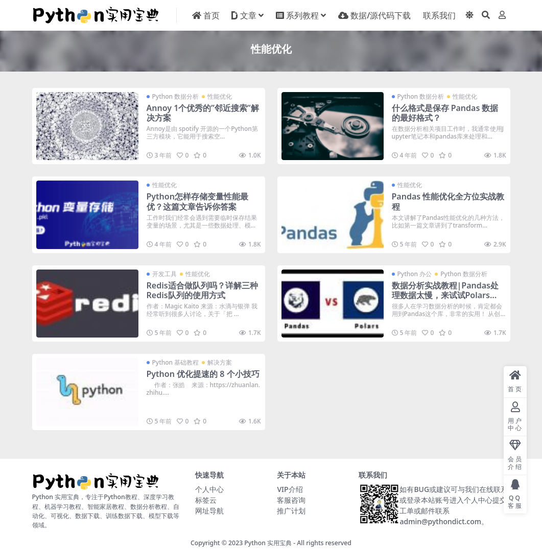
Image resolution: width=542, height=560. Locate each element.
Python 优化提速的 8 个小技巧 (203, 373)
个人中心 (209, 489)
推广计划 (291, 511)
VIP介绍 (289, 489)
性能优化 (219, 96)
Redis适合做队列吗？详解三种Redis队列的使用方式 (202, 290)
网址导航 (209, 511)
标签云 (206, 500)
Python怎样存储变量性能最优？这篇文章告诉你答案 (197, 201)
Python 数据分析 (175, 96)
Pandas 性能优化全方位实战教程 (448, 201)
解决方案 (219, 362)
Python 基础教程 (175, 362)
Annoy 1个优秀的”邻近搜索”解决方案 (203, 112)
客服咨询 (291, 500)
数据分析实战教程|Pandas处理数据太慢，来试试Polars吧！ (445, 295)
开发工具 (164, 274)
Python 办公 (414, 274)
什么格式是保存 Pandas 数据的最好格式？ (445, 112)
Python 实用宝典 (268, 543)
